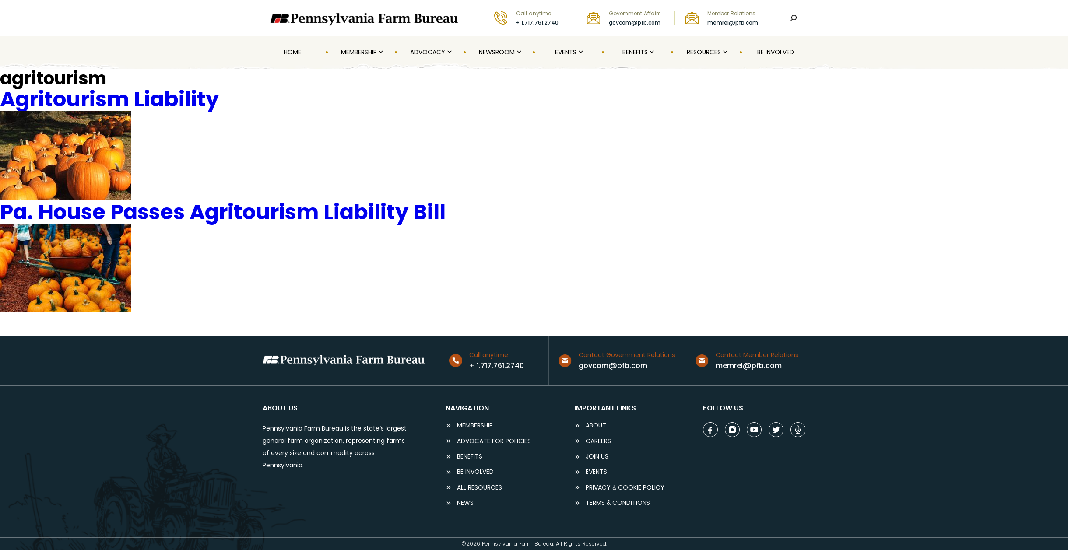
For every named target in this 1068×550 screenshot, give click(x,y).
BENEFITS (469, 456)
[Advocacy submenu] (448, 52)
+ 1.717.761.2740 (537, 22)
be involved (475, 472)
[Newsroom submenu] (518, 52)
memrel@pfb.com (732, 22)
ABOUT (596, 425)
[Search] (793, 18)
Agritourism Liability (109, 99)
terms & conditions (618, 503)
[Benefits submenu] (651, 52)
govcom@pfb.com (634, 22)
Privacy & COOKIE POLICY (625, 487)
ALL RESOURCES (479, 487)
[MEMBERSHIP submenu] (380, 52)
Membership (475, 425)
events (596, 472)
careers (598, 441)
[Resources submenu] (724, 52)
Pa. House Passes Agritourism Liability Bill (223, 212)
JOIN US (597, 456)
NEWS (465, 503)
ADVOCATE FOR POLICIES (494, 441)
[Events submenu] (580, 52)
